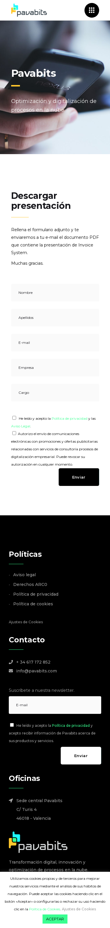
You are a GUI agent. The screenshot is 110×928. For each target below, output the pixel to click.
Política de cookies (33, 604)
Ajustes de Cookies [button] (26, 622)
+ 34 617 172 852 (33, 662)
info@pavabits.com (36, 671)
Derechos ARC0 (30, 584)
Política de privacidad (69, 418)
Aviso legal (24, 574)
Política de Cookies (44, 909)
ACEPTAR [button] (55, 919)
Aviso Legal (20, 426)
